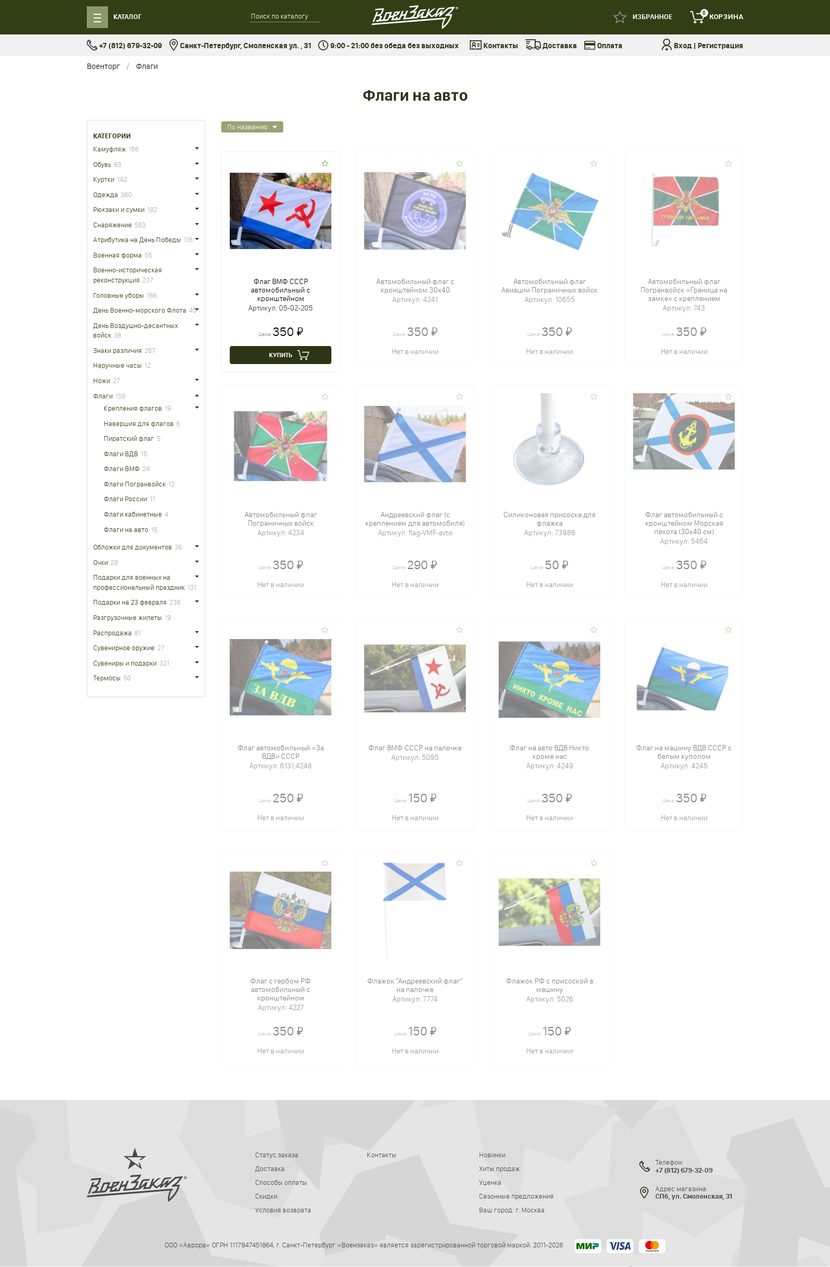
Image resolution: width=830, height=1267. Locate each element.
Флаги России (125, 498)
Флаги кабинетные (133, 514)
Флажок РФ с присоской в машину (549, 985)
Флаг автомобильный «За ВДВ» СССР (281, 752)
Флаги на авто (126, 529)
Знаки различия (117, 350)
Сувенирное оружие (124, 647)
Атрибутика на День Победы (137, 239)
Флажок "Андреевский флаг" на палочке (415, 985)
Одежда (105, 194)
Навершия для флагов (139, 423)
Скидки (266, 1196)
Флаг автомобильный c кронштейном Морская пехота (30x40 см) (684, 523)
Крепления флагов (133, 408)
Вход (683, 45)
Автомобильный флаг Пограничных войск (281, 519)
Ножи (101, 380)
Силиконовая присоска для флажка (549, 519)
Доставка (551, 46)
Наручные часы (117, 365)
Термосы (107, 678)
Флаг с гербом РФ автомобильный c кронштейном (280, 989)
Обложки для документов (132, 547)
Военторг (103, 66)
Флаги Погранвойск (135, 484)
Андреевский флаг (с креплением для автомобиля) (415, 519)
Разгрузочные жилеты (127, 617)
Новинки (492, 1154)
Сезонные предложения (516, 1196)
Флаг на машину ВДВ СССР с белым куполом (684, 752)
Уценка (490, 1182)
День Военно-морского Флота (139, 310)
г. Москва (530, 1210)
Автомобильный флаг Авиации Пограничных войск (549, 286)
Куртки (103, 179)
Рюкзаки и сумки (119, 209)
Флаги (147, 66)
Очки (100, 562)
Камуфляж (109, 149)
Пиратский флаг (129, 438)
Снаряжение (112, 224)
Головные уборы (118, 295)
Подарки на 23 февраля (130, 602)
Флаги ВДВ (121, 453)
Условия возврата (283, 1210)
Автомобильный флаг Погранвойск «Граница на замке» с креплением (683, 290)
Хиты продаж (499, 1168)
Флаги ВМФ (122, 468)
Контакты (494, 46)
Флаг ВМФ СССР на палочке (415, 747)
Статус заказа (277, 1154)
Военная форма (117, 255)
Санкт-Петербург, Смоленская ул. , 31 (240, 45)
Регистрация (720, 45)
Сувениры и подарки (125, 663)
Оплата (603, 46)
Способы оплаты (281, 1182)
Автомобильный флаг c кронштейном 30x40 (415, 286)
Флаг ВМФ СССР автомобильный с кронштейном (280, 290)
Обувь (102, 164)
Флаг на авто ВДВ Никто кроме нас (549, 752)
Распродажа (112, 632)
